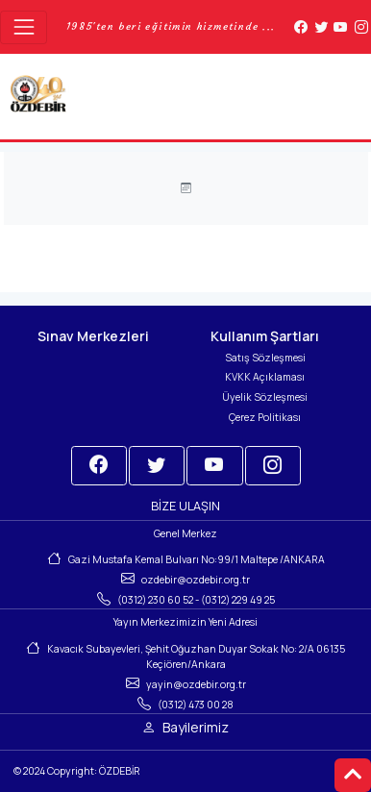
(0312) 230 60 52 (155, 599)
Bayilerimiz (195, 727)
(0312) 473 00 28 (196, 704)
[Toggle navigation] (23, 27)
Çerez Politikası (265, 417)
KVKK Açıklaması (265, 377)
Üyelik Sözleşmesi (265, 397)
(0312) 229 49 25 (238, 599)
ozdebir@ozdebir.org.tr (195, 579)
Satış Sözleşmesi (265, 357)
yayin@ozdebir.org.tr (196, 684)
